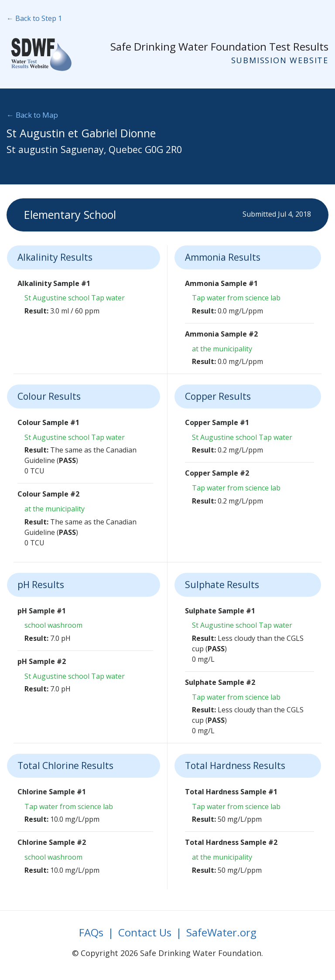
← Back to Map (32, 115)
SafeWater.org (221, 932)
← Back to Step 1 (34, 18)
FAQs (91, 932)
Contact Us (144, 932)
